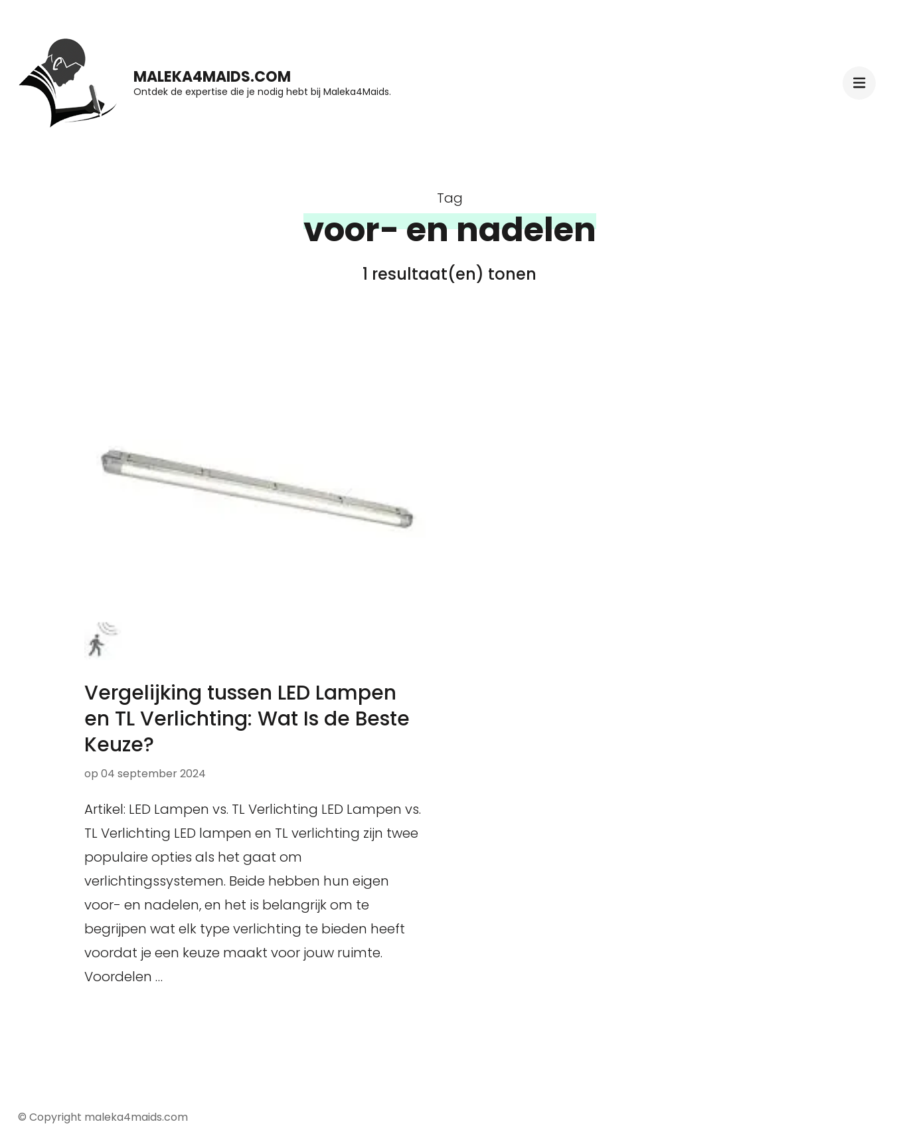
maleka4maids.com (212, 76)
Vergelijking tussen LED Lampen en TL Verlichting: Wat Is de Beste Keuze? (247, 719)
